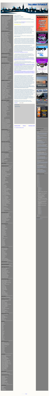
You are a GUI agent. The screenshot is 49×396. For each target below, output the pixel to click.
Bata (2, 326)
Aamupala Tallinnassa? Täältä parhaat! (6, 168)
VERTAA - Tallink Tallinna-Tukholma (6, 149)
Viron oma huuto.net (4, 207)
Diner (2, 238)
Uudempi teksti (17, 125)
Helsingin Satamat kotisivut (5, 107)
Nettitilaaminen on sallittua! (41, 195)
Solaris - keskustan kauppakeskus (6, 68)
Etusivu (24, 125)
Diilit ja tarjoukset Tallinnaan (5, 262)
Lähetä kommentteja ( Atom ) (20, 127)
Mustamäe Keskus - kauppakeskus (6, 69)
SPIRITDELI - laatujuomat (5, 22)
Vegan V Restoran (4, 226)
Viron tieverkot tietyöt (4, 114)
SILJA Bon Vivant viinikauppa (5, 142)
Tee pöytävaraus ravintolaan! (5, 220)
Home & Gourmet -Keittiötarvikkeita (6, 360)
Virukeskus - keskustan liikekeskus (6, 66)
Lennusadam (3, 180)
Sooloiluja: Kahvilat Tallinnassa (5, 214)
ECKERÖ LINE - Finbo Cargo (5, 37)
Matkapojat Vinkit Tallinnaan (5, 182)
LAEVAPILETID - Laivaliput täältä (5, 51)
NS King (3, 334)
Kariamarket (3, 98)
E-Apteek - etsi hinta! (4, 346)
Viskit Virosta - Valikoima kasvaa (41, 194)
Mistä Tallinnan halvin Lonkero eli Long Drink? (42, 148)
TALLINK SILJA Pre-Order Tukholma (6, 143)
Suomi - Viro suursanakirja (5, 196)
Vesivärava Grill (3, 225)
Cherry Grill (3, 240)
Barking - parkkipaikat (4, 112)
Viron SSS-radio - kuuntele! (5, 208)
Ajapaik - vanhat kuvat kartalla (5, 170)
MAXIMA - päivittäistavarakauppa (6, 82)
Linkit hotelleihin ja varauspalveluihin (6, 297)
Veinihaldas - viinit (4, 28)
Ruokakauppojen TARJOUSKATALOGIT (6, 81)
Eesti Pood (3, 382)
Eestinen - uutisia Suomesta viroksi (6, 174)
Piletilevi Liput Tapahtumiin (5, 60)
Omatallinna (3, 257)
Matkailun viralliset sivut (4, 258)
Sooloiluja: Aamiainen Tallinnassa (6, 213)
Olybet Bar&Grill (4, 222)
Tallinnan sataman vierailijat (5, 104)
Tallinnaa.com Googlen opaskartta (6, 201)
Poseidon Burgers (4, 231)
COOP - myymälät (4, 88)
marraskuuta (39, 188)
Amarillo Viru (3, 245)
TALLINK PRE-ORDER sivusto (5, 132)
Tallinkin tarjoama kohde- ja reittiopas (6, 199)
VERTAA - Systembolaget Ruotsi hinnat (6, 148)
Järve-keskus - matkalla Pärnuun (6, 76)
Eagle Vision (3, 347)
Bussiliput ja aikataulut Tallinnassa (6, 272)
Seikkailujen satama (4, 288)
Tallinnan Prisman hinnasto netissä (41, 156)
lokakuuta (39, 189)
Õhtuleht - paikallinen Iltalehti (5, 156)
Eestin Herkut (3, 377)
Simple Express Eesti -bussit (5, 270)
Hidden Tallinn (3, 177)
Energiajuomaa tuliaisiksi (40, 169)
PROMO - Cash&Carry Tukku (5, 94)
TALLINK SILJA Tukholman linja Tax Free (6, 145)
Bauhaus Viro (3, 301)
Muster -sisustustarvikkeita (5, 365)
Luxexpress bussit (4, 269)
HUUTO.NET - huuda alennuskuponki (6, 48)
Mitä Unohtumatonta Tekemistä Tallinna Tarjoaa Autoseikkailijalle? (41, 165)
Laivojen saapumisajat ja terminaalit (6, 125)
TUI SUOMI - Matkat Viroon (5, 38)
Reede (2, 335)
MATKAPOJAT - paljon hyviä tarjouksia (6, 44)
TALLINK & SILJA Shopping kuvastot (6, 133)
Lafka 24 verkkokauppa (4, 378)
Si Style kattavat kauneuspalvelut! (6, 193)
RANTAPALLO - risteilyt (4, 41)
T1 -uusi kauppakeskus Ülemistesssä (6, 67)
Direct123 (3, 315)
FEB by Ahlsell (3, 307)
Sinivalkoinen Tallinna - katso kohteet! (6, 194)
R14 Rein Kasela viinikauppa (5, 29)
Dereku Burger (3, 239)
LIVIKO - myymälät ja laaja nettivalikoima (6, 17)
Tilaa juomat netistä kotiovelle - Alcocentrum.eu (40, 160)
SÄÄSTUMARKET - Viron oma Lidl (6, 92)
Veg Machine (3, 227)
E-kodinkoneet (3, 316)
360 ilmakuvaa (3, 252)
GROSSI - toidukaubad (4, 86)
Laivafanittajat (3, 291)
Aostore (3, 323)
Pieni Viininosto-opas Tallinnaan (5, 188)
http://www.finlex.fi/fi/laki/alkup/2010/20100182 (21, 52)
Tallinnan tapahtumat (4, 253)
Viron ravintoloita (4, 221)
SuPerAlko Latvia (4, 389)
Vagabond (3, 338)
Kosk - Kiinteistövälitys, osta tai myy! (6, 373)
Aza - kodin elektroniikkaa (5, 314)
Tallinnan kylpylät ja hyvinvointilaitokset (6, 265)
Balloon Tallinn (3, 171)
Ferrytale (3, 290)
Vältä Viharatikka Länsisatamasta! (6, 111)
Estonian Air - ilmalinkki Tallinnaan (6, 119)
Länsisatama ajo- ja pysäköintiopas (6, 126)
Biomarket (3, 345)
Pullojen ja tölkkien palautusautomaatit (6, 189)
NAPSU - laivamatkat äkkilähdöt (5, 42)
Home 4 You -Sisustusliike (5, 361)
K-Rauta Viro (3, 309)
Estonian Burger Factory (4, 237)
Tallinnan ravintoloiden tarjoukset (6, 219)
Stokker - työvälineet (4, 310)
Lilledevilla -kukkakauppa (5, 364)
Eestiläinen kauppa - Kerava (5, 383)
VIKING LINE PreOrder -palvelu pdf (6, 138)
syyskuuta (39, 190)
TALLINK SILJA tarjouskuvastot (5, 144)
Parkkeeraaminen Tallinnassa (5, 275)
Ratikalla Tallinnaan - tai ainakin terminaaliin (42, 144)
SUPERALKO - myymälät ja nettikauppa (6, 18)
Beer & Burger (3, 243)
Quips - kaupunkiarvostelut (5, 190)
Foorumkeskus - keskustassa (5, 73)
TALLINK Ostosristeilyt (4, 130)
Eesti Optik (3, 348)
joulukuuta (39, 187)
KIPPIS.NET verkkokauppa (5, 23)
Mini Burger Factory (4, 233)
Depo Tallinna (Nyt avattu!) (5, 300)
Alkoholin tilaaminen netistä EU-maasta (42, 198)
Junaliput (3, 117)
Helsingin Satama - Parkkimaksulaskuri (6, 124)
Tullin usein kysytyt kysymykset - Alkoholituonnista (41, 197)
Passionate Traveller (4, 281)
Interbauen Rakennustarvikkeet (5, 308)
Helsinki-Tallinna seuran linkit (5, 176)
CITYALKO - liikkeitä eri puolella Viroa (6, 19)
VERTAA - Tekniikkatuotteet (5, 150)
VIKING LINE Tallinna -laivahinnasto (6, 139)
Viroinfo (3, 206)
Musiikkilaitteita (4, 183)
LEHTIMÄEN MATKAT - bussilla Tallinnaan (6, 47)
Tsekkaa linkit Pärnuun (4, 372)
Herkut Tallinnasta (4, 379)
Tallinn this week (4, 256)
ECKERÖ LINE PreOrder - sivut (5, 136)
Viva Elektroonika (4, 319)
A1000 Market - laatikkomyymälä (6, 87)
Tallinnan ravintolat (4, 218)
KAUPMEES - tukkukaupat (5, 93)
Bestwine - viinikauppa (4, 25)
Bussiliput (3, 118)
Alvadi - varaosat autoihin (5, 271)
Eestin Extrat (3, 376)
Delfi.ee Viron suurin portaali (5, 259)
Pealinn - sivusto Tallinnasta (5, 155)
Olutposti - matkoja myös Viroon (5, 284)
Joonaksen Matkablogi (4, 289)
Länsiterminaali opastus (4, 123)
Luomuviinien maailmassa (5, 294)
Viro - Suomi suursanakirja (5, 205)
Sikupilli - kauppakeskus (4, 74)
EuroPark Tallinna (4, 101)
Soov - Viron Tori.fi (4, 195)
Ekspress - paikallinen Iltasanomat (6, 157)
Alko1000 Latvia (4, 386)
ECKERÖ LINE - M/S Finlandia (5, 36)
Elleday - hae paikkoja (4, 175)
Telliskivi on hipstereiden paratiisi (5, 61)
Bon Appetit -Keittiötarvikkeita (5, 358)
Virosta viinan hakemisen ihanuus (6, 209)
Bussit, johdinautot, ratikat (5, 276)
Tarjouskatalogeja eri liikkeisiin (5, 54)
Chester (3, 329)
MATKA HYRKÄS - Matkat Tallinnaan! (6, 43)
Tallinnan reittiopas (4, 113)
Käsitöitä (3, 250)
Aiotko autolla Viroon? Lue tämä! (5, 169)
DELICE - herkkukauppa (4, 85)
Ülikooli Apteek (3, 352)
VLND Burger (3, 224)
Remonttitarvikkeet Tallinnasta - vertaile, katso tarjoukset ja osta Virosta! (41, 152)
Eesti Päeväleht (4, 158)
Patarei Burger (3, 232)
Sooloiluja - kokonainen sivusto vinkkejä (6, 282)
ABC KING (3, 322)
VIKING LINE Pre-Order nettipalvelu (6, 137)
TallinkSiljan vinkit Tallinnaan (5, 200)
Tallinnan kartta (4, 251)
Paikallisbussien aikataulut (5, 277)
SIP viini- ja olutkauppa (4, 24)
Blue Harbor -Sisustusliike (5, 357)
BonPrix (3, 327)
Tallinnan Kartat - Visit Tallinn (5, 167)
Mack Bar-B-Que (4, 234)
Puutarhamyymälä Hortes (5, 367)
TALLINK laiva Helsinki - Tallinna (5, 131)
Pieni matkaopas (4, 187)
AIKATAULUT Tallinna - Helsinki (5, 50)
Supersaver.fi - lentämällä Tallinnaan (6, 120)
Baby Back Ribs (3, 244)
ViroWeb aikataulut (4, 110)
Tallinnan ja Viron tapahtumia (5, 202)
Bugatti (3, 328)
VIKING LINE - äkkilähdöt (4, 35)
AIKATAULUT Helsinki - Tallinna (5, 49)
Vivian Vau (3, 339)
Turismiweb (3, 285)
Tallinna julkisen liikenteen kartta (5, 105)
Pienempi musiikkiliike (4, 186)
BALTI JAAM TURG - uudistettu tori (6, 95)
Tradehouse (3, 351)
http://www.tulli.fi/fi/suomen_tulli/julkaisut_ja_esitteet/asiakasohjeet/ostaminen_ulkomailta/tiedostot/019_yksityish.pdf (24, 73)
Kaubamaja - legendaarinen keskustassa (6, 75)
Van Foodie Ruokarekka (4, 228)
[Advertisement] (41, 123)
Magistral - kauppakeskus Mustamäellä (6, 72)
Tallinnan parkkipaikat (4, 106)
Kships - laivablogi (4, 283)
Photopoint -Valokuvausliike (5, 366)
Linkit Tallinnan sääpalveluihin (5, 164)
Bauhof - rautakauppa (4, 302)
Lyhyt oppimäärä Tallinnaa (5, 181)
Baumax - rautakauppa (4, 303)
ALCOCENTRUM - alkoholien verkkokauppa (7, 16)
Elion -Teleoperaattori (4, 359)
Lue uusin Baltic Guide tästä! (5, 55)
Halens (2, 332)
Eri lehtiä (3, 161)
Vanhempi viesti (31, 125)
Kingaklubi (3, 333)
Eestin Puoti (3, 380)
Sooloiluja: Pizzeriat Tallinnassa (5, 215)
